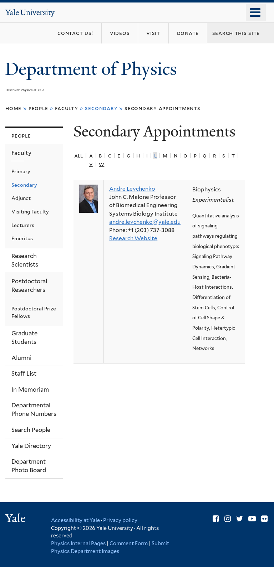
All (78, 155)
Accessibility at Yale (75, 520)
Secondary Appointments (163, 108)
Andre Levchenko (132, 188)
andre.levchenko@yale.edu (145, 221)
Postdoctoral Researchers (29, 285)
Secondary (24, 185)
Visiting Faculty (30, 212)
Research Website (133, 238)
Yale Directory (31, 445)
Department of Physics (93, 69)
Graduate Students (24, 337)
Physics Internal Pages (78, 543)
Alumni (21, 357)
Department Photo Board (28, 466)
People (38, 108)
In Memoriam (30, 389)
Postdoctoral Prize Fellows (33, 312)
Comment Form (129, 543)
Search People (30, 429)
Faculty (66, 108)
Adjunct (21, 198)
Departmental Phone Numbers (33, 409)
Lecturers (22, 225)
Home (13, 108)
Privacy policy (120, 520)
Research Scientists (24, 260)
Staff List (23, 373)
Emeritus (22, 238)
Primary (20, 171)
